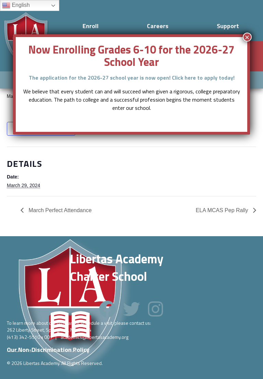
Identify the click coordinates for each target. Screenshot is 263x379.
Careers (157, 26)
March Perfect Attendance (59, 210)
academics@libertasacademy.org (94, 337)
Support (228, 26)
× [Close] (247, 37)
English (16, 5)
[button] (107, 309)
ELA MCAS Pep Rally (223, 210)
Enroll (91, 26)
